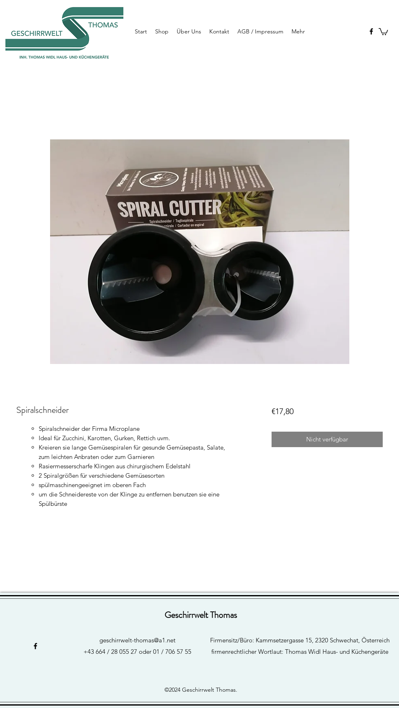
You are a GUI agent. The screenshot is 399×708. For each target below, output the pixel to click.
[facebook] (371, 31)
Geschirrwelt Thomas (200, 615)
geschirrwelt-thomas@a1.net (137, 640)
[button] (383, 31)
